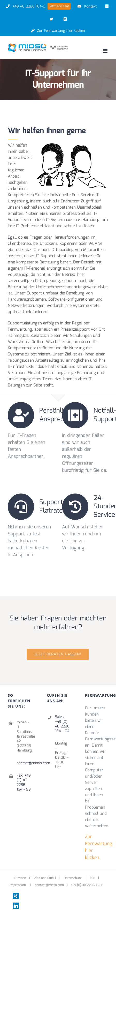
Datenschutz (72, 878)
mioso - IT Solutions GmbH (37, 878)
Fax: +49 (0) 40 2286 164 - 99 (24, 782)
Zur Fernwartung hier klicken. (98, 847)
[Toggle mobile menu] (105, 51)
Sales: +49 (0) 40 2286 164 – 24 (62, 724)
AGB (92, 878)
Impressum (18, 885)
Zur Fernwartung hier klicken (58, 31)
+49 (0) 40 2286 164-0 (87, 885)
